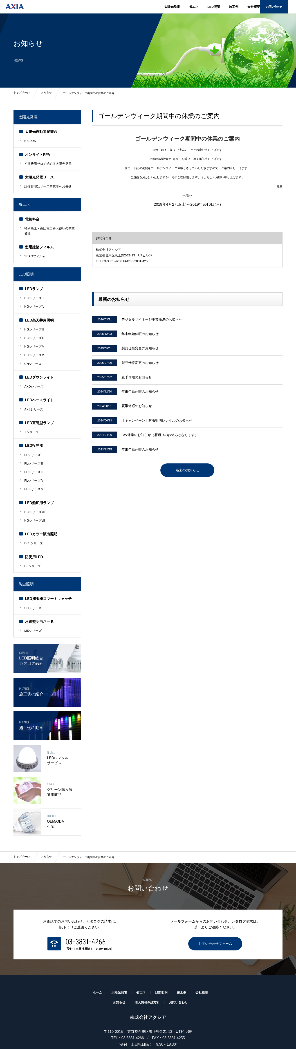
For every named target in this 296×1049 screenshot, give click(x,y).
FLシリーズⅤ (34, 464)
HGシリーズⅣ (35, 298)
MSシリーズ (33, 597)
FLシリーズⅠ (34, 435)
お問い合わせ (281, 6)
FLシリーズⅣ (34, 456)
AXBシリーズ (34, 392)
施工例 (233, 7)
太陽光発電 (172, 7)
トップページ (21, 833)
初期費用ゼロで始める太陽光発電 (48, 161)
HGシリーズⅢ (35, 327)
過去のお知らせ (187, 483)
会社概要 (253, 7)
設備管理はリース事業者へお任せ (48, 183)
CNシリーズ (33, 348)
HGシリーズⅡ (35, 320)
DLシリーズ (33, 536)
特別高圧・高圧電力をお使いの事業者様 (48, 226)
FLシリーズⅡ (34, 442)
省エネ (193, 7)
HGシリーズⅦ (35, 485)
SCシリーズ (33, 576)
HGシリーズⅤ (35, 334)
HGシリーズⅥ (35, 341)
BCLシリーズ (34, 514)
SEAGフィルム (35, 250)
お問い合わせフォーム (215, 920)
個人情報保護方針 (147, 978)
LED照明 (213, 7)
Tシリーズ (32, 413)
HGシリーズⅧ (35, 492)
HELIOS (30, 140)
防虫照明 (27, 553)
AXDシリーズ (34, 370)
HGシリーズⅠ (35, 291)
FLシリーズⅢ (34, 449)
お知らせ (46, 833)
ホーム (97, 968)
